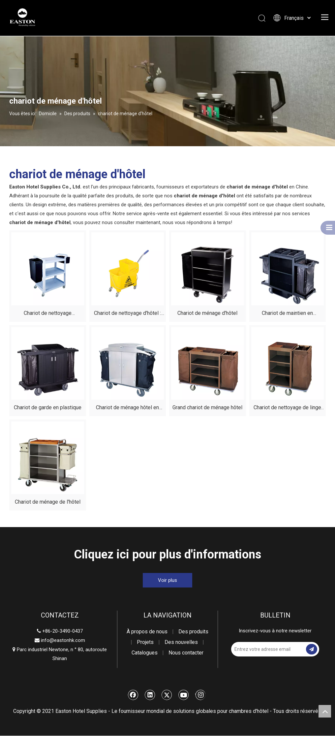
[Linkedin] (150, 694)
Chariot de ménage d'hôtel (207, 313)
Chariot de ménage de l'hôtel (47, 502)
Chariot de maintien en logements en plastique (287, 314)
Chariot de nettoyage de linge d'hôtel (287, 408)
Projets (145, 642)
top (325, 711)
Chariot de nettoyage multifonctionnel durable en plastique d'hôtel (47, 314)
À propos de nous (147, 631)
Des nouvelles (181, 642)
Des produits (193, 631)
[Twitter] (167, 694)
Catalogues (145, 653)
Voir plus (167, 580)
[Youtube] (183, 694)
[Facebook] (133, 694)
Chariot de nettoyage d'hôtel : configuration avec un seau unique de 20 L (127, 314)
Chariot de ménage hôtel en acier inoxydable (127, 408)
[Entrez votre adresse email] (268, 649)
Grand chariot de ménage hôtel (207, 407)
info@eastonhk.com (63, 640)
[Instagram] (200, 694)
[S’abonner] (311, 649)
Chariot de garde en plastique (47, 407)
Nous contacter (185, 653)
